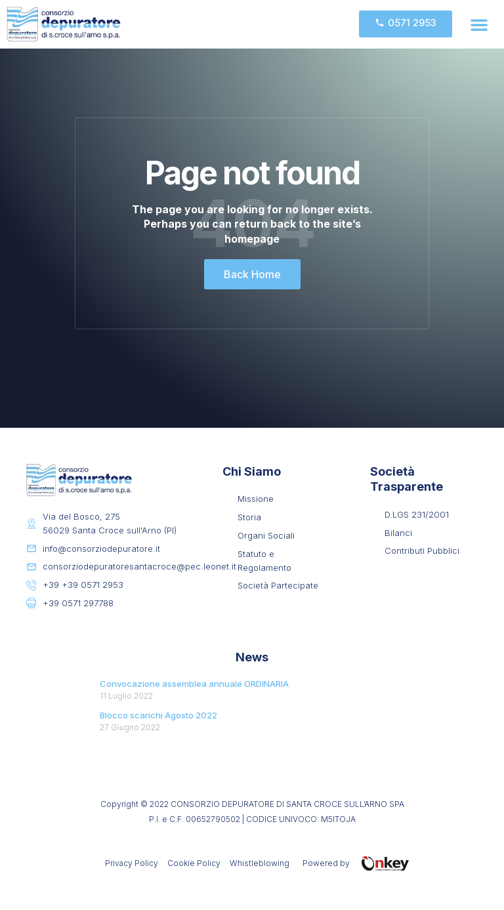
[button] (479, 24)
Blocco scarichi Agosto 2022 (158, 715)
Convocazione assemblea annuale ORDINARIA (194, 683)
